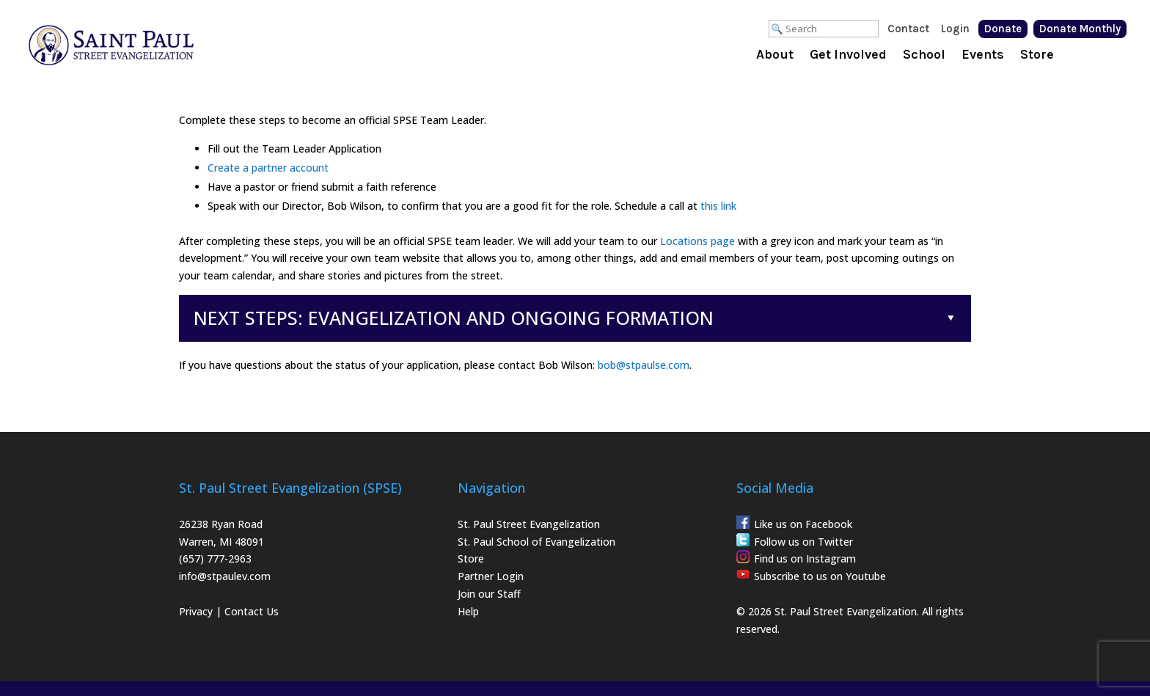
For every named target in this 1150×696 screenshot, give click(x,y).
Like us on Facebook (803, 524)
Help (468, 611)
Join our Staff (489, 594)
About (775, 55)
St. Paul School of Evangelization (536, 542)
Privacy (196, 611)
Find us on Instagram (805, 558)
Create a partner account (268, 168)
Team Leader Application (321, 148)
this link (718, 206)
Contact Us (251, 611)
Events (983, 55)
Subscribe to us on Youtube (820, 576)
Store (1037, 55)
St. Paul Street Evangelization (529, 524)
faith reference (401, 187)
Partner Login (491, 576)
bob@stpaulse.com (643, 365)
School (924, 55)
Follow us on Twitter (803, 542)
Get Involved (848, 55)
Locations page (697, 241)
